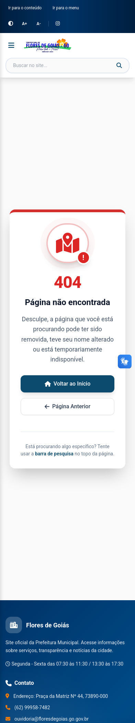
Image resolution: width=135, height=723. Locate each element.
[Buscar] (119, 66)
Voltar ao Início (68, 383)
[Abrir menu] (11, 45)
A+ (24, 23)
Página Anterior (67, 406)
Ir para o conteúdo (25, 8)
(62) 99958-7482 (32, 707)
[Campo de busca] (67, 65)
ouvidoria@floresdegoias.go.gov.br (51, 719)
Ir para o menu (66, 8)
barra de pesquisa (54, 453)
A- (39, 23)
